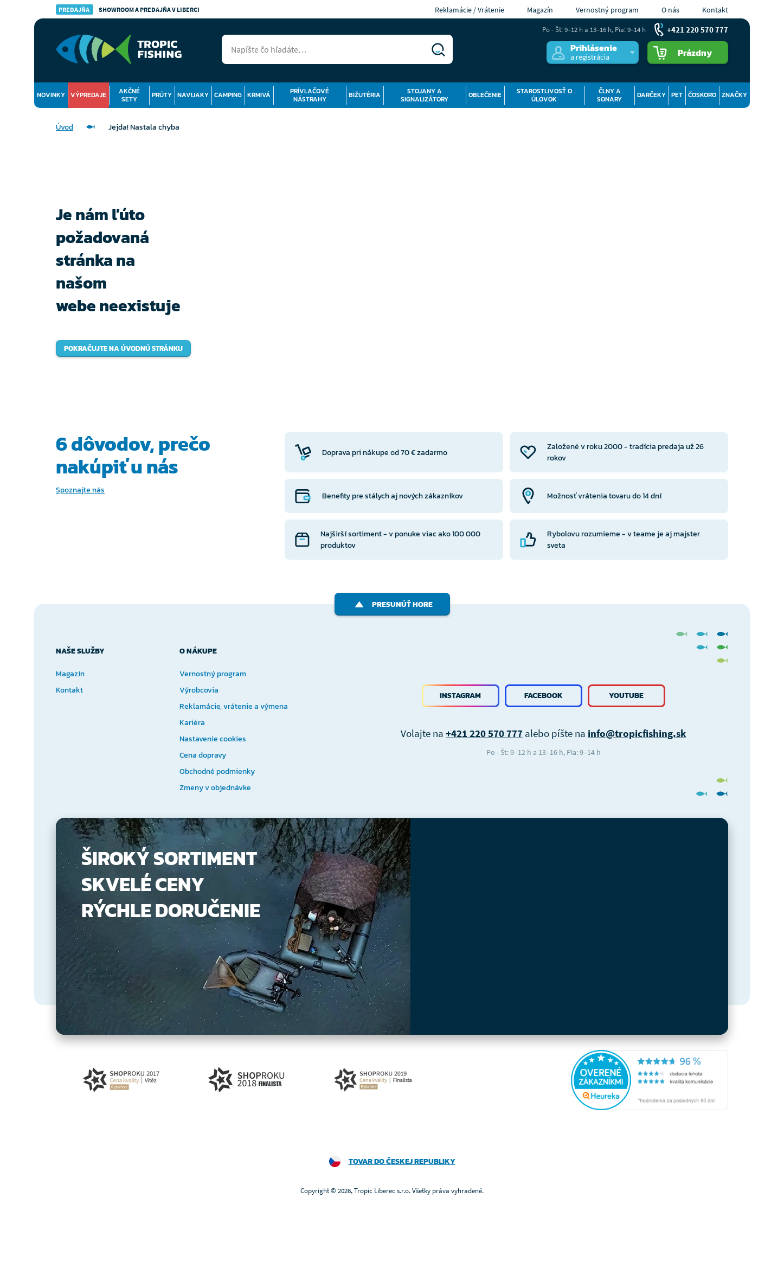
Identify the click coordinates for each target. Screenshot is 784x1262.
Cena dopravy (202, 755)
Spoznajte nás (80, 490)
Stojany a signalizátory (424, 95)
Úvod (64, 127)
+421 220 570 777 (484, 733)
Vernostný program (607, 10)
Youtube (626, 695)
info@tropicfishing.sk (637, 733)
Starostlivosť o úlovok (544, 95)
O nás (670, 10)
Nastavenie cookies (212, 739)
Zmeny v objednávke (215, 787)
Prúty (162, 95)
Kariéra (192, 722)
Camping (228, 95)
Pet (677, 95)
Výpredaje (88, 95)
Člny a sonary (609, 95)
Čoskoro (702, 95)
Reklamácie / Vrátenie (469, 10)
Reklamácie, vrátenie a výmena (233, 706)
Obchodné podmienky (217, 771)
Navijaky (193, 95)
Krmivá (259, 95)
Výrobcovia (199, 690)
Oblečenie (485, 95)
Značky (734, 95)
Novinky (51, 95)
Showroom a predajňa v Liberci (128, 9)
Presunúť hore (392, 604)
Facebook (543, 695)
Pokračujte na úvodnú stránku (123, 348)
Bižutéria (365, 95)
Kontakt (715, 10)
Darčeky (651, 95)
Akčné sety (129, 95)
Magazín (540, 10)
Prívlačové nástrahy (309, 95)
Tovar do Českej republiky (402, 1161)
